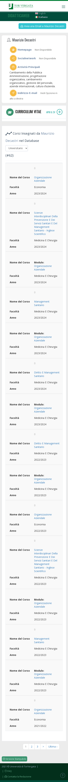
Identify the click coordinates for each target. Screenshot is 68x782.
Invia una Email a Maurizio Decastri (42, 26)
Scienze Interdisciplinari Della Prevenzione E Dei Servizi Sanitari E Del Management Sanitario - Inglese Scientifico (46, 223)
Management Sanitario (41, 303)
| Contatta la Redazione (16, 776)
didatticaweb (18, 15)
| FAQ (7, 771)
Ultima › (52, 746)
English (40, 13)
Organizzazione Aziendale (43, 179)
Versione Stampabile (14, 758)
